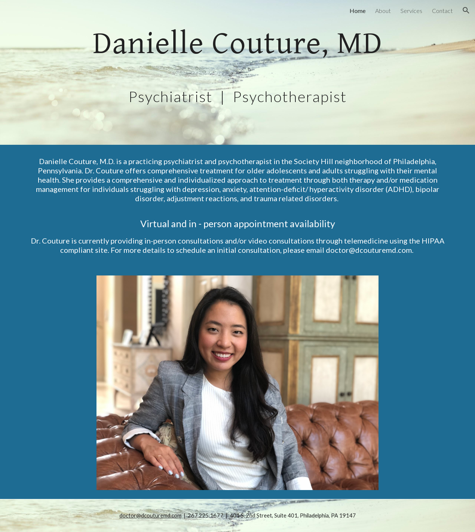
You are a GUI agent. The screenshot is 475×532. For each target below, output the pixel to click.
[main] (237, 72)
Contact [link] (442, 10)
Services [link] (411, 10)
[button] (466, 10)
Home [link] (358, 10)
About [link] (383, 10)
